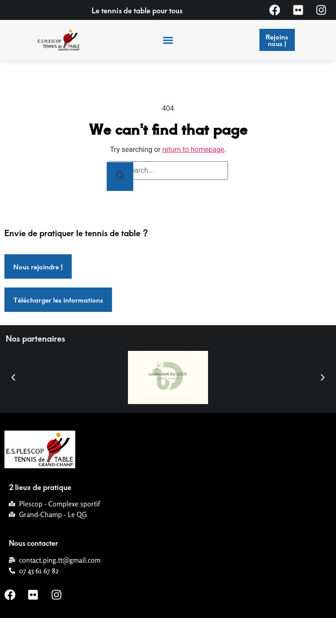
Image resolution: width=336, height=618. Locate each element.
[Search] (120, 176)
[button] (168, 39)
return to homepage (193, 149)
